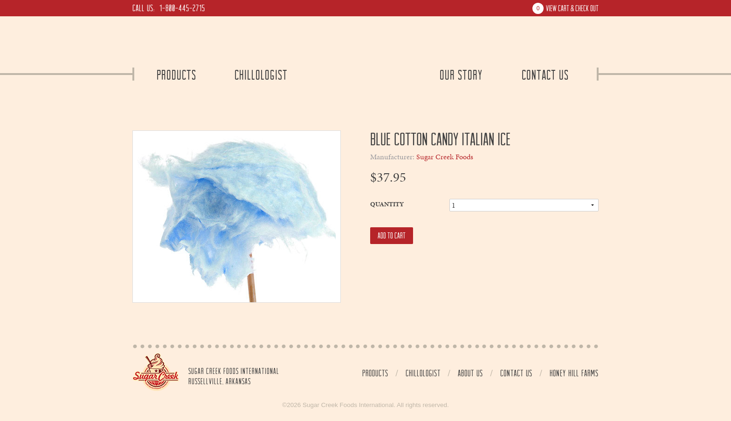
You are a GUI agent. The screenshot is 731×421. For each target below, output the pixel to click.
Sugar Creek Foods (444, 157)
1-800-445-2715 (182, 8)
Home (155, 372)
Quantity (387, 204)
